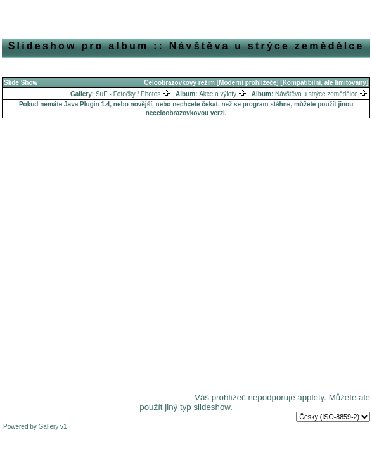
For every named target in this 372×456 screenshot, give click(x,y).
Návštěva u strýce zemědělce (321, 94)
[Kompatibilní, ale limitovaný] (324, 82)
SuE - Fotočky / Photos (133, 94)
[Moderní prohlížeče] (248, 82)
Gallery (49, 426)
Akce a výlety (223, 94)
